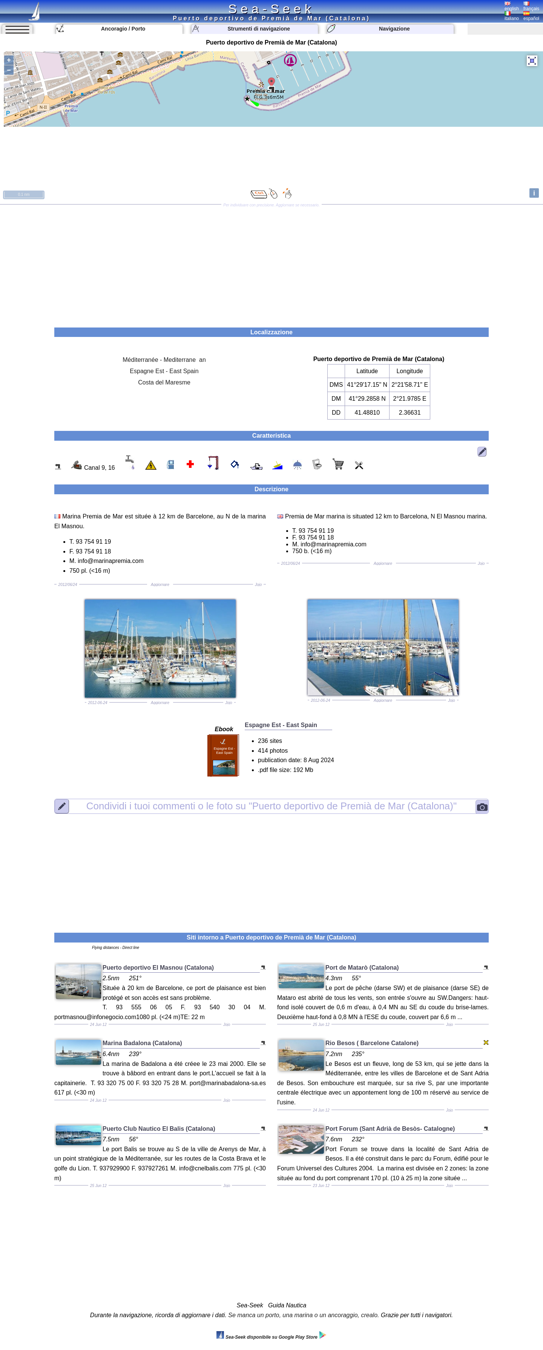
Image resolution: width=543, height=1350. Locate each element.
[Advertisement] (271, 263)
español (531, 16)
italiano (512, 16)
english (512, 6)
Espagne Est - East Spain (164, 371)
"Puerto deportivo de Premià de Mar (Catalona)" (271, 806)
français (531, 6)
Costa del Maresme (164, 382)
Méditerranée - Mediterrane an (164, 360)
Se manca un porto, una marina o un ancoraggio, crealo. (303, 1315)
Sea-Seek (271, 9)
